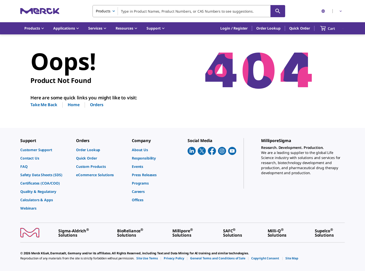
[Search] (277, 11)
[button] (234, 28)
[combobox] (189, 11)
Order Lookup (268, 28)
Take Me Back (43, 104)
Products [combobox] (103, 11)
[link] (45, 149)
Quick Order (299, 28)
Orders (96, 104)
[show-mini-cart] (332, 28)
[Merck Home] (39, 11)
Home (73, 104)
